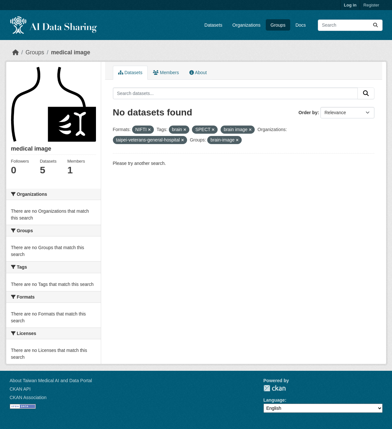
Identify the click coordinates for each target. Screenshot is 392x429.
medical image (70, 52)
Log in (350, 5)
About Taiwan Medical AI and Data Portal (51, 380)
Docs (300, 25)
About (198, 72)
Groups (278, 25)
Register (371, 5)
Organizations (246, 25)
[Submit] (375, 25)
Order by (308, 112)
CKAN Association (28, 397)
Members (166, 72)
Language (274, 400)
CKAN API (20, 389)
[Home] (15, 52)
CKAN (275, 388)
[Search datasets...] (350, 25)
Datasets (213, 25)
